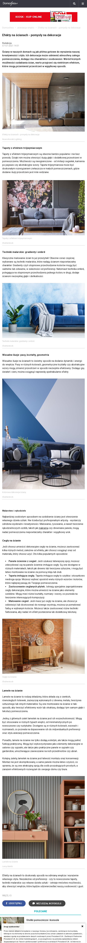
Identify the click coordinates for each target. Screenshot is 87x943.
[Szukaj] (74, 4)
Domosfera (8, 27)
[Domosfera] (10, 4)
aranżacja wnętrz (25, 27)
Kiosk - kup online (44, 17)
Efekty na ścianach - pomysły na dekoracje (59, 27)
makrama (43, 528)
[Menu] (83, 4)
